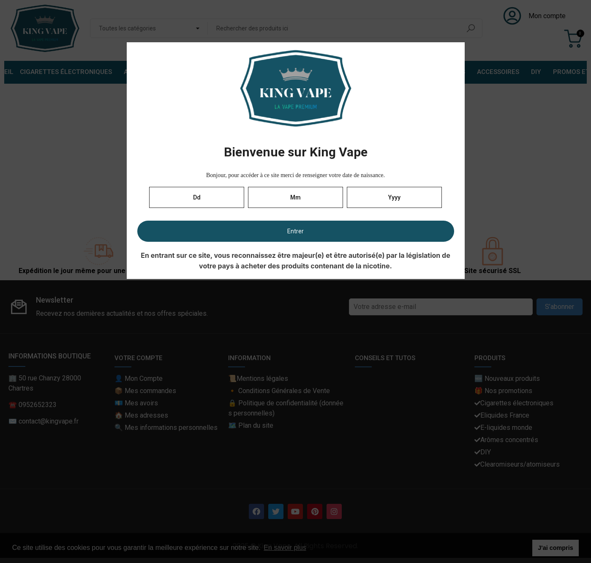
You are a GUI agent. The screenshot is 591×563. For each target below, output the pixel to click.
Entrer (295, 231)
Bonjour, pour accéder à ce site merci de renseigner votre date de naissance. (295, 175)
